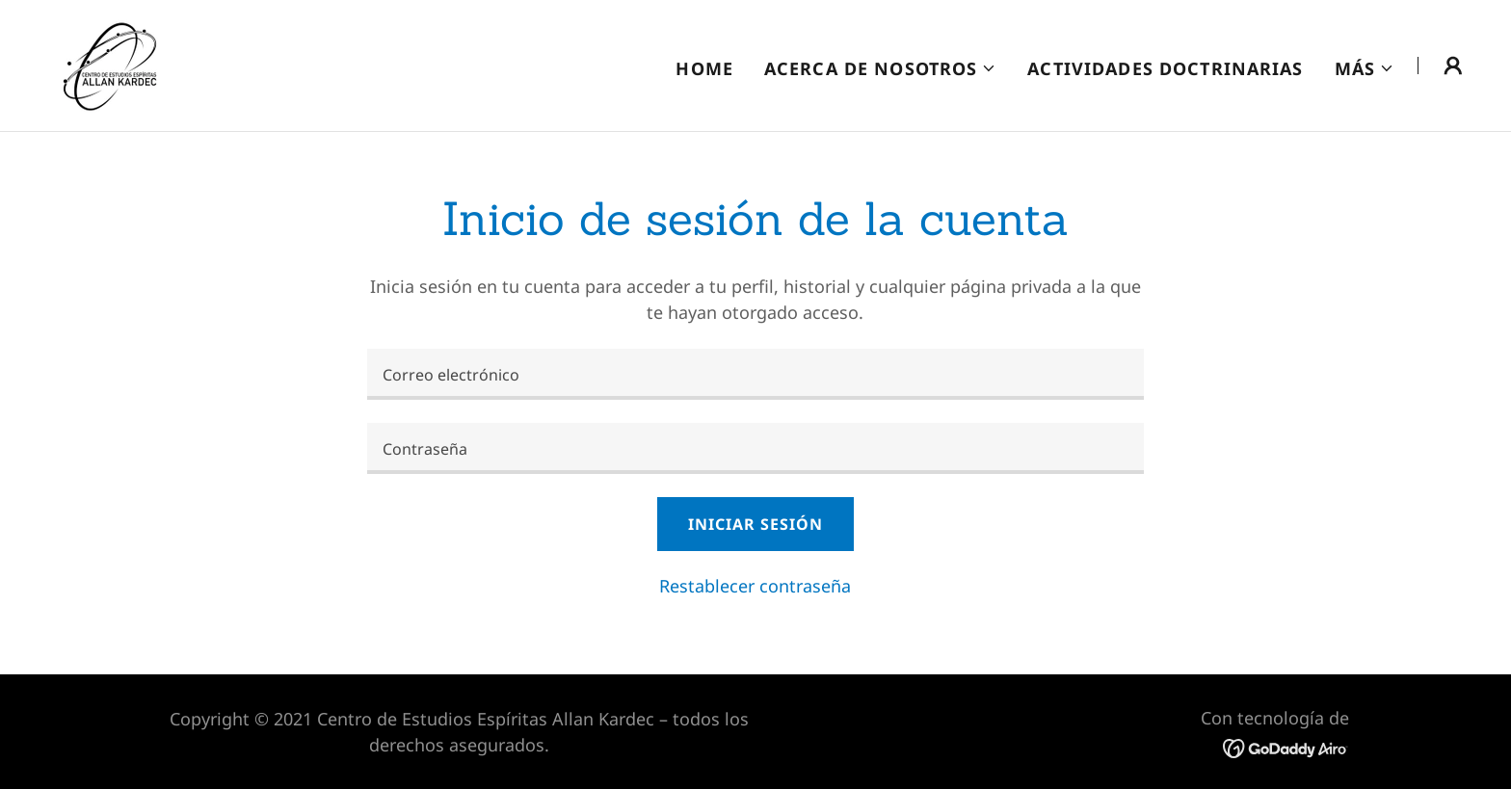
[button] (880, 68)
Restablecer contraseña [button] (755, 585)
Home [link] (704, 68)
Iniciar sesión (755, 524)
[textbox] (755, 374)
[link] (110, 63)
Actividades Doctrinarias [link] (1165, 68)
